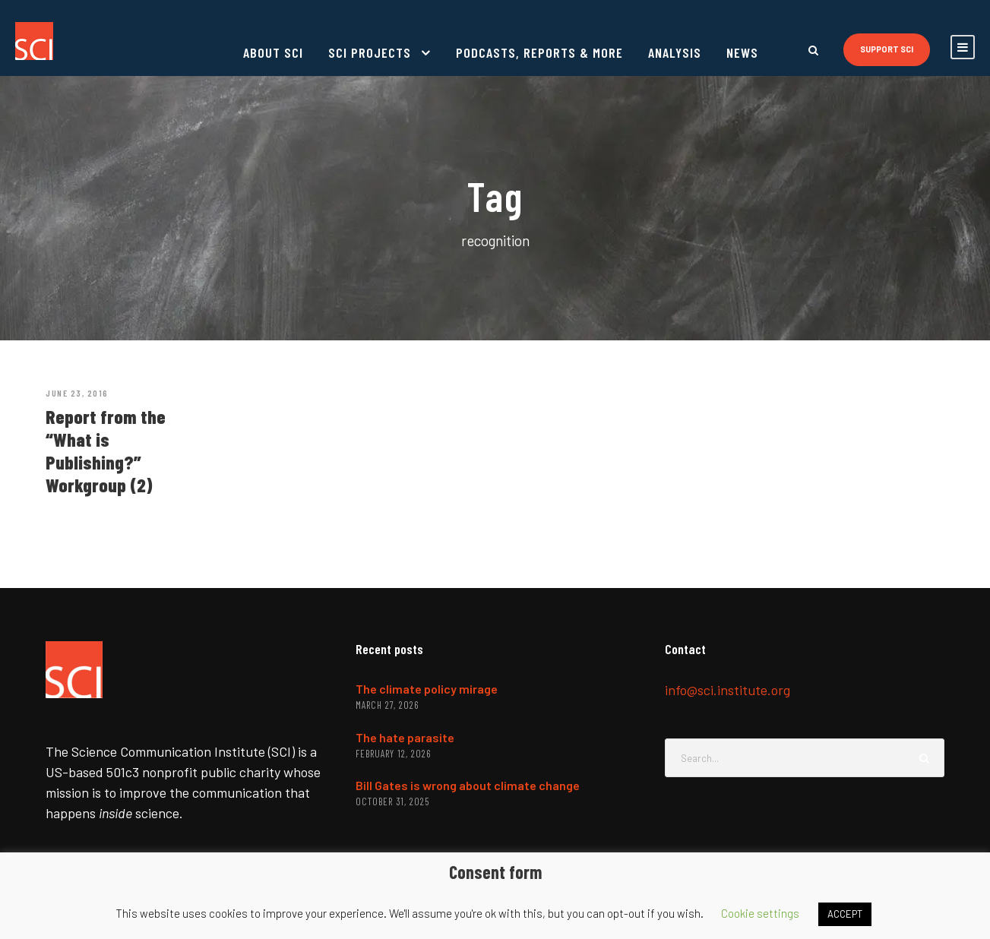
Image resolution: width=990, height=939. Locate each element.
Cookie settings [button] (760, 913)
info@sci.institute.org (727, 689)
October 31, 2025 (392, 801)
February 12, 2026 (393, 754)
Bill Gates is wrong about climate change (468, 785)
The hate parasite (405, 737)
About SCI (273, 52)
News (742, 52)
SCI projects (369, 52)
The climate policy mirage (427, 688)
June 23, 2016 (77, 392)
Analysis (674, 52)
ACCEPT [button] (844, 914)
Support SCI (886, 49)
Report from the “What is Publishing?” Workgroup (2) (106, 450)
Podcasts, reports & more (539, 52)
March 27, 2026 (387, 705)
